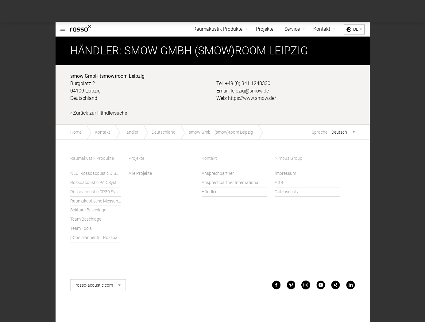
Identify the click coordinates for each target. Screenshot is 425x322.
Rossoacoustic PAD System (95, 182)
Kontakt (321, 29)
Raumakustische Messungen (95, 201)
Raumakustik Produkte (217, 29)
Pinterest (291, 285)
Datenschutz (287, 191)
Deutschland (164, 132)
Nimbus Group (288, 158)
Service (292, 29)
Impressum (285, 173)
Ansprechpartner (218, 173)
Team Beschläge (85, 219)
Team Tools (81, 228)
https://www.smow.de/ (252, 98)
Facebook (276, 285)
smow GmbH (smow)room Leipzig (221, 132)
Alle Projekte (140, 173)
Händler (130, 132)
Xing (335, 285)
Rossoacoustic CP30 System (95, 191)
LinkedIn (350, 285)
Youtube (320, 285)
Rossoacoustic (62, 25)
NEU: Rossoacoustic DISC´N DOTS (95, 173)
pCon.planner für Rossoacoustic (95, 237)
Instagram (305, 285)
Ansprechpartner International (230, 182)
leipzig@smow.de (250, 91)
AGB (279, 182)
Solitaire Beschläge (88, 210)
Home (76, 132)
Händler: (96, 50)
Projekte (264, 29)
